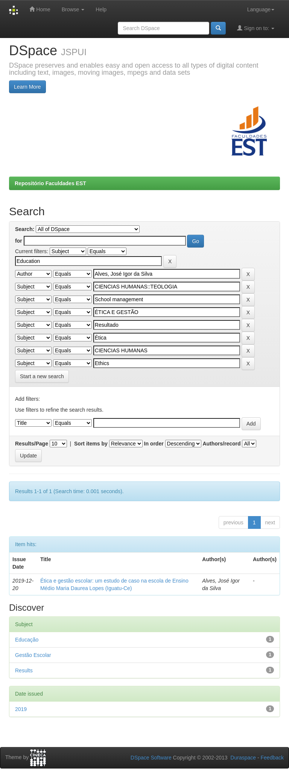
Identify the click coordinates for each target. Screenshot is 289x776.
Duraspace (243, 758)
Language (260, 9)
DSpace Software (151, 758)
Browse (73, 9)
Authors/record (221, 444)
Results (24, 670)
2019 (21, 709)
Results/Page (31, 444)
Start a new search (42, 376)
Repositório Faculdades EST (50, 183)
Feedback (272, 758)
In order (154, 444)
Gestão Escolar (33, 655)
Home (39, 9)
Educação (26, 640)
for (18, 241)
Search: (24, 229)
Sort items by (91, 444)
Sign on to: (255, 28)
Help (101, 9)
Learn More (27, 87)
